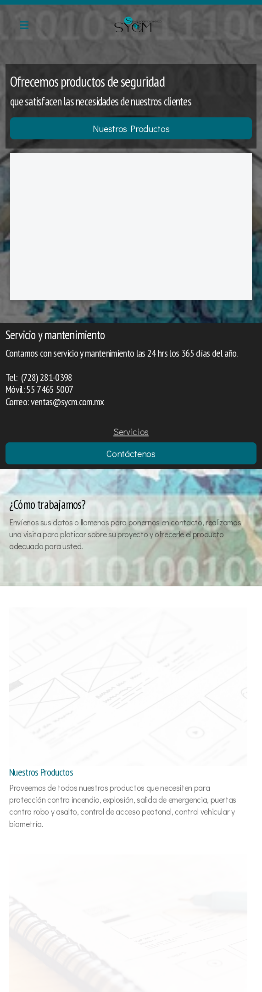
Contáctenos (130, 453)
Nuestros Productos (131, 128)
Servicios (131, 431)
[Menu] (24, 25)
